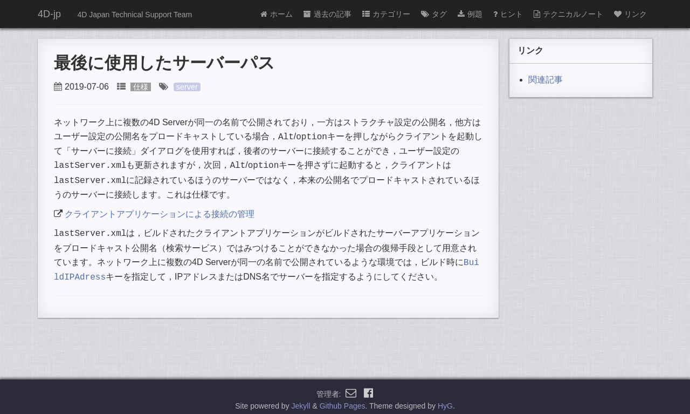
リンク (630, 14)
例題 (470, 14)
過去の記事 (327, 14)
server (187, 87)
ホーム (276, 14)
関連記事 (545, 79)
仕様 (140, 87)
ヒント (508, 14)
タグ (434, 14)
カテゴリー (386, 14)
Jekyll (301, 400)
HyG (445, 400)
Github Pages (342, 400)
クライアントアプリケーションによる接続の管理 (159, 210)
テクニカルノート (568, 14)
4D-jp (49, 14)
